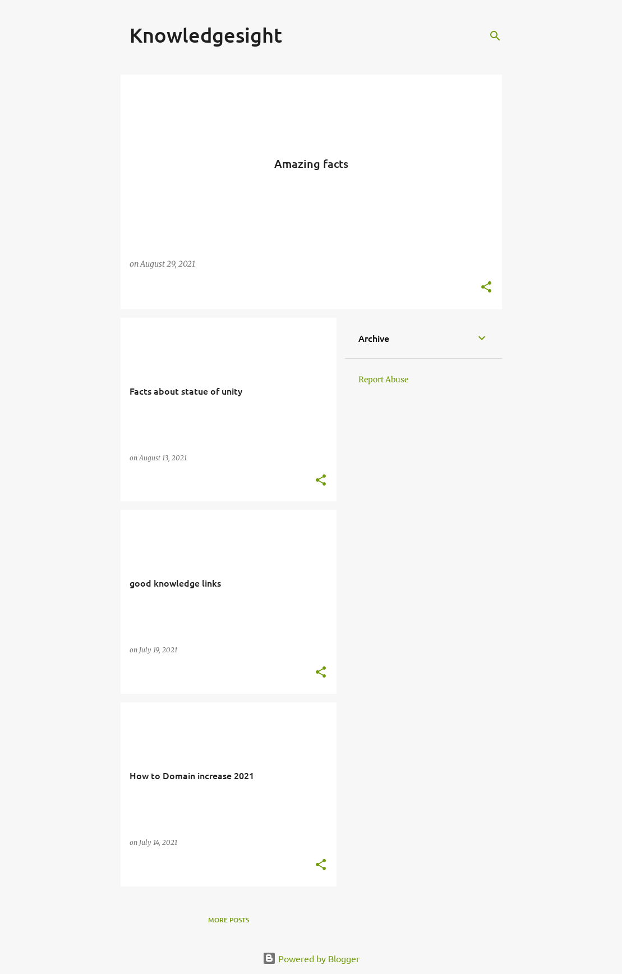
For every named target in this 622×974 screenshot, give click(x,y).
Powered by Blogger (311, 958)
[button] (486, 287)
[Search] (495, 35)
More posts (228, 920)
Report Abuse (383, 379)
